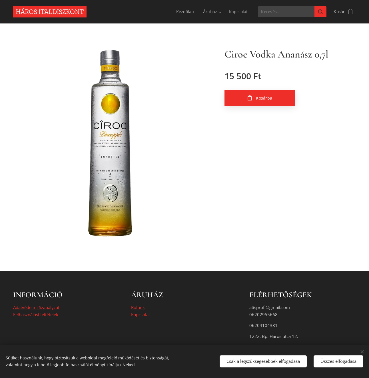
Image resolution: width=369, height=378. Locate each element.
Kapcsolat (140, 314)
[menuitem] (185, 12)
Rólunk (138, 307)
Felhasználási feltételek (35, 314)
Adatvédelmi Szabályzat (36, 307)
